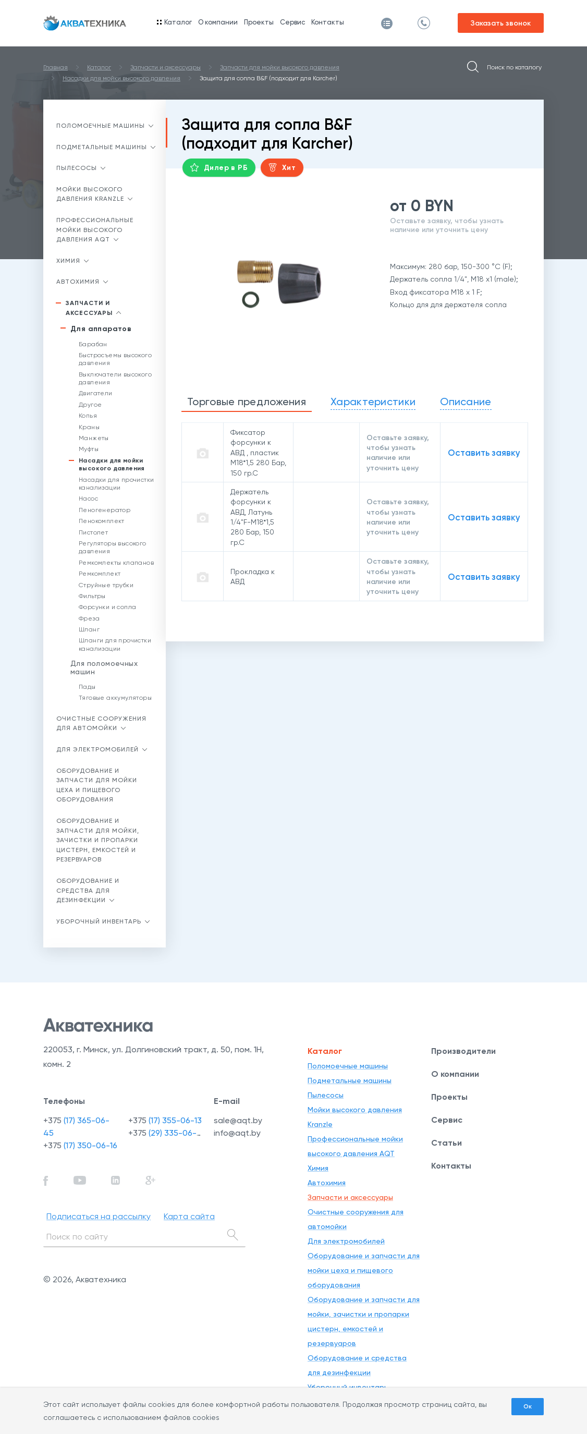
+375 (80, 1145)
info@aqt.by (237, 1133)
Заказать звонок (501, 23)
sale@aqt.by (238, 1120)
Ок (527, 1406)
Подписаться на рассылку (98, 1216)
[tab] (246, 402)
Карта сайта (189, 1216)
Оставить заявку (484, 453)
